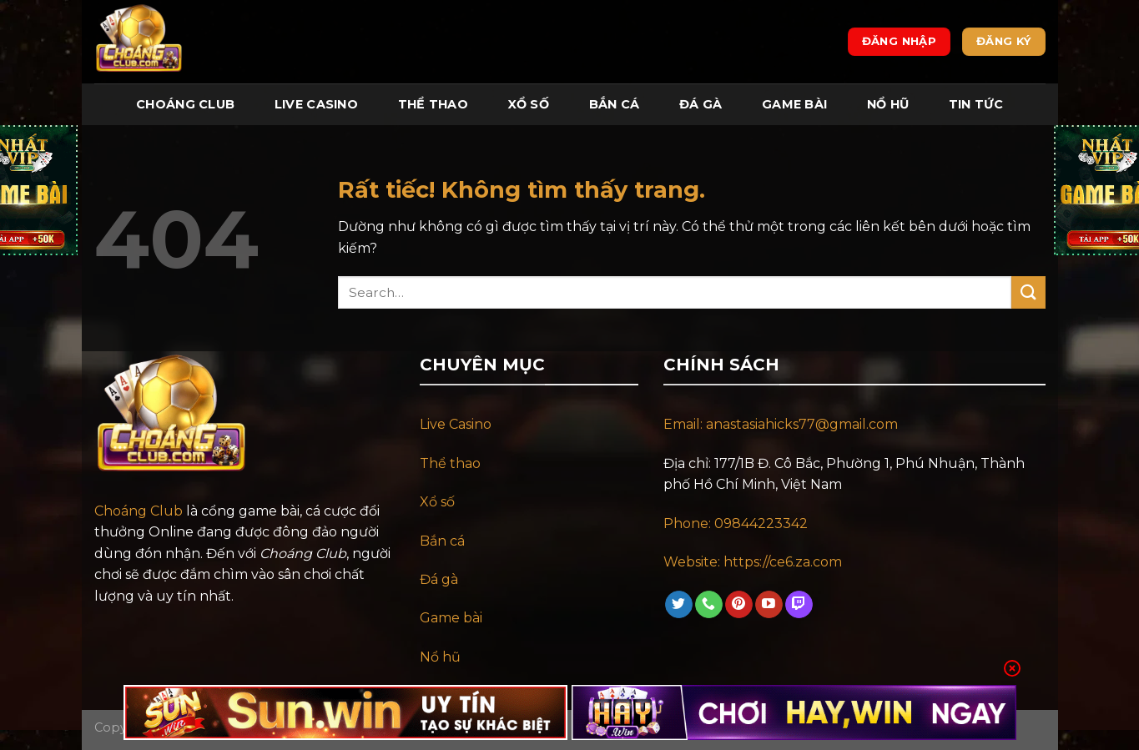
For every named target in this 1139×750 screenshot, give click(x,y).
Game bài (451, 618)
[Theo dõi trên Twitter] (679, 605)
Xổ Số (528, 104)
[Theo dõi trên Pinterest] (739, 605)
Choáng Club (185, 104)
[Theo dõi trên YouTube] (769, 605)
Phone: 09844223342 (735, 523)
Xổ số (437, 502)
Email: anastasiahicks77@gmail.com (780, 424)
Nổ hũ (440, 657)
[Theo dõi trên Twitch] (799, 605)
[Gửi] (1028, 292)
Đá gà (439, 579)
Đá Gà (700, 104)
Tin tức (976, 104)
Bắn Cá (614, 104)
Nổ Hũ (888, 104)
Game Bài (794, 104)
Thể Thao (433, 104)
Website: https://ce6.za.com (754, 562)
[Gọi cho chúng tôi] (709, 605)
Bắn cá (442, 541)
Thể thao (450, 463)
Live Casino (316, 104)
